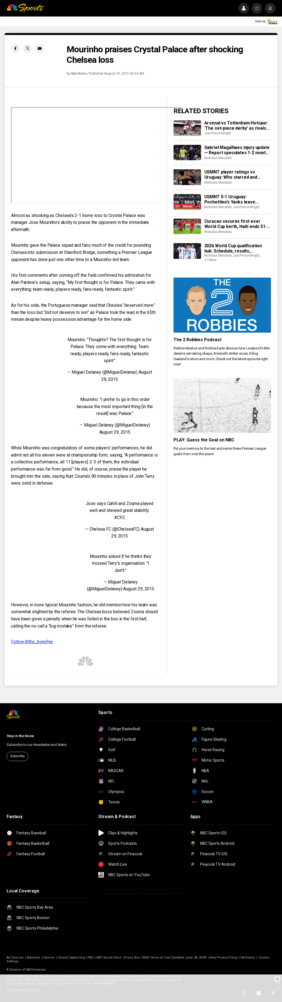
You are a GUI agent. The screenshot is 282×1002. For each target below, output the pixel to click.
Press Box (131, 957)
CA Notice (247, 957)
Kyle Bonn (78, 73)
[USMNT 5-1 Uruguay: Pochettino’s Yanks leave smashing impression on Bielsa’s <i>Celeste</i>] (187, 202)
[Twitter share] (27, 48)
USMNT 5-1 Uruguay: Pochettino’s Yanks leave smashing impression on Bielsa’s (237, 199)
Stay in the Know (20, 736)
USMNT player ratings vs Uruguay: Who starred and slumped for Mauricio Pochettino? (230, 174)
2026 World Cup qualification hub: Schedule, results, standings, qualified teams (233, 248)
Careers (49, 957)
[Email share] (39, 48)
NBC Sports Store (108, 957)
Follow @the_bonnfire (32, 641)
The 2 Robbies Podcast (197, 339)
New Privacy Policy (223, 957)
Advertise (33, 957)
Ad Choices (15, 957)
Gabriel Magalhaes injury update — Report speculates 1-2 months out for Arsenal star (237, 150)
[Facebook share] (15, 48)
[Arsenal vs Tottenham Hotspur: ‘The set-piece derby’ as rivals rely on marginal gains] (187, 128)
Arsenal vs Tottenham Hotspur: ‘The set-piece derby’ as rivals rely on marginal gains (236, 125)
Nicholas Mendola (218, 158)
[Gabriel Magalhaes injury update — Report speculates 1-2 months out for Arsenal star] (187, 152)
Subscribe (17, 756)
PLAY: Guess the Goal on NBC (204, 439)
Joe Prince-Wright (217, 133)
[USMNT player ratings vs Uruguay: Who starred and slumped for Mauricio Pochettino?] (187, 177)
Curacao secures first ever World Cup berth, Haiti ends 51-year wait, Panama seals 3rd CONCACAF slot (235, 224)
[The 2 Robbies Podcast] (222, 305)
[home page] (25, 8)
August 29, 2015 (115, 432)
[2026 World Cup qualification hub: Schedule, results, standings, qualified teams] (187, 251)
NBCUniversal (36, 969)
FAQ (90, 957)
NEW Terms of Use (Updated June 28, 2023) (174, 957)
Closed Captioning (71, 957)
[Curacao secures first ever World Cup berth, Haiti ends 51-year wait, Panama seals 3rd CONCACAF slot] (187, 226)
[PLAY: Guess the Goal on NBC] (222, 405)
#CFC (119, 517)
